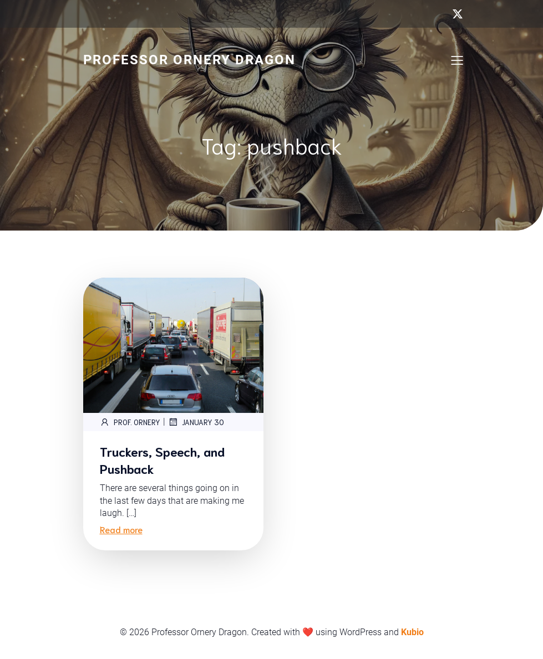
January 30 (196, 421)
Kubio (412, 632)
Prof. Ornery (130, 421)
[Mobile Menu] (457, 60)
